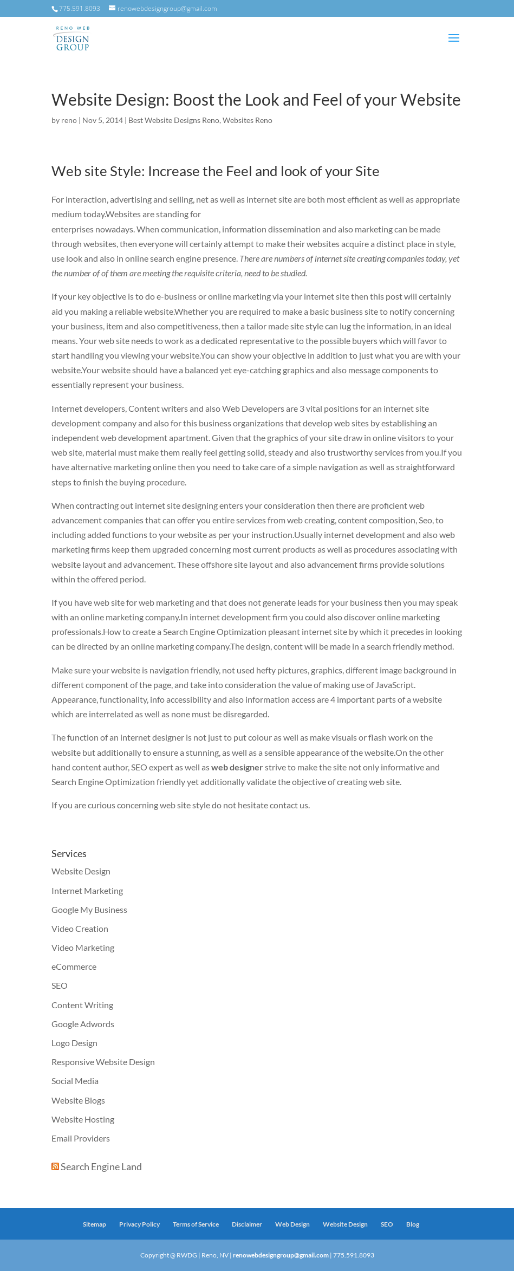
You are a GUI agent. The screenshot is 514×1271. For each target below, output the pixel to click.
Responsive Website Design (103, 1061)
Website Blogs (78, 1100)
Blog (412, 1224)
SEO (59, 985)
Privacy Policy (139, 1224)
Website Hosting (82, 1119)
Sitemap (94, 1224)
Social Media (75, 1080)
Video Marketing (82, 947)
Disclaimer (247, 1224)
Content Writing (82, 1005)
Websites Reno (247, 120)
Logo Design (74, 1042)
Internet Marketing (87, 890)
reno (69, 120)
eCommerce (73, 966)
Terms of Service (196, 1224)
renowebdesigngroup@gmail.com (281, 1255)
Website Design (80, 871)
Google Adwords (82, 1024)
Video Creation (79, 928)
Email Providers (80, 1138)
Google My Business (89, 909)
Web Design (292, 1224)
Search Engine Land (101, 1166)
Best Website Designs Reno (173, 120)
